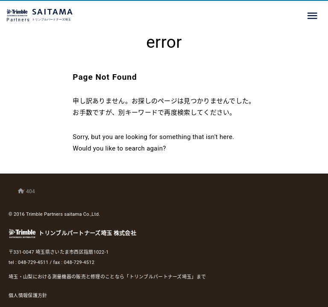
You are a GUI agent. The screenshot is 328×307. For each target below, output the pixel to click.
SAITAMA (70, 15)
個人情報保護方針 (28, 295)
